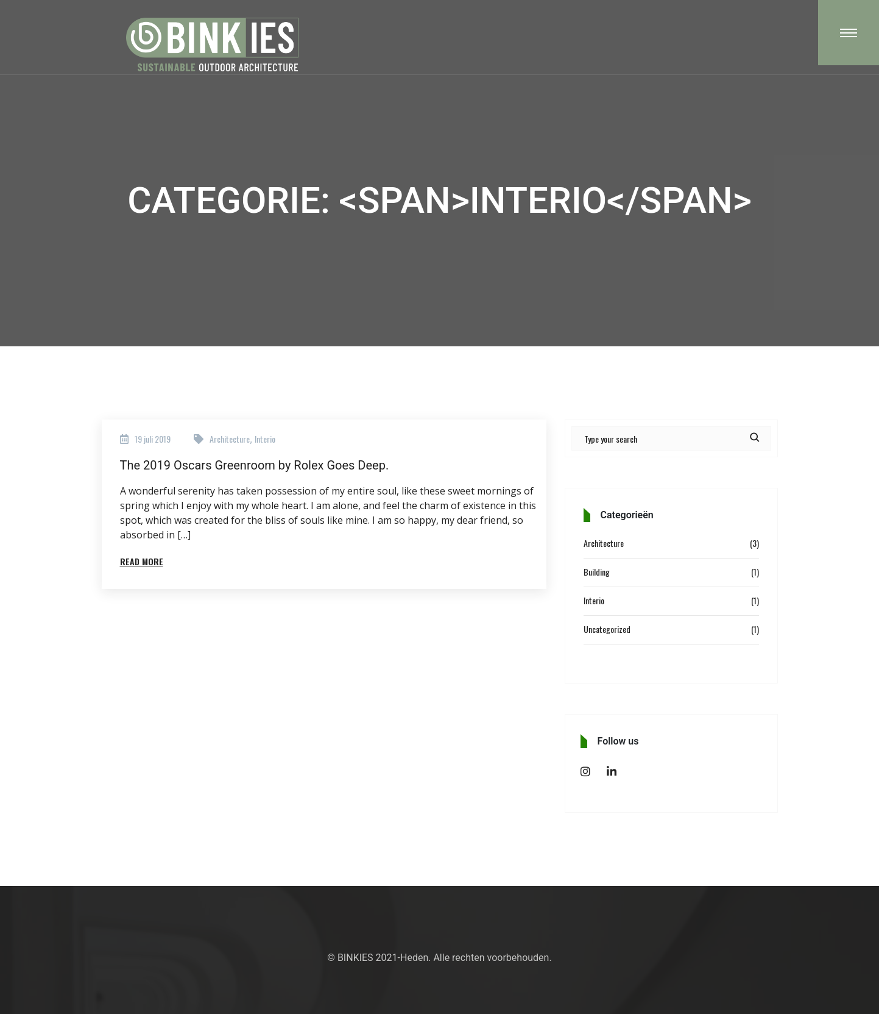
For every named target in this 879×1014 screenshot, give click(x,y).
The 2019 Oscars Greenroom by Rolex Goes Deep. (254, 465)
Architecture (230, 438)
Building (597, 571)
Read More (141, 561)
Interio (265, 438)
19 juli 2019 (153, 438)
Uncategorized (607, 629)
